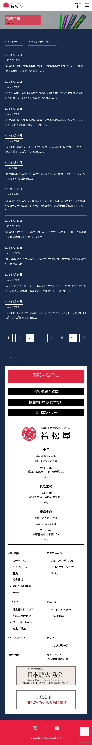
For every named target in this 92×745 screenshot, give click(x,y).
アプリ (55, 573)
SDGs (16, 592)
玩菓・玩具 (53, 602)
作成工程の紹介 (22, 616)
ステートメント (21, 560)
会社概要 (13, 553)
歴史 (15, 573)
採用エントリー (46, 413)
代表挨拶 (18, 579)
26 (83, 337)
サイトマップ (54, 655)
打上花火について (23, 609)
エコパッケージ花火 (62, 567)
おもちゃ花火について (64, 560)
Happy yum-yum (61, 609)
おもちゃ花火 (54, 553)
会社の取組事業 (22, 586)
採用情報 (13, 655)
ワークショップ (16, 638)
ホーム (9, 357)
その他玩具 (57, 616)
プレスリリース (59, 645)
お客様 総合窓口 (46, 392)
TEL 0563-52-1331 (46, 455)
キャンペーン (20, 567)
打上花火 (13, 602)
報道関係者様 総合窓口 (46, 402)
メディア (52, 638)
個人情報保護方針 (57, 659)
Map (46, 477)
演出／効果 (19, 628)
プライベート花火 (22, 622)
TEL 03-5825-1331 (46, 518)
